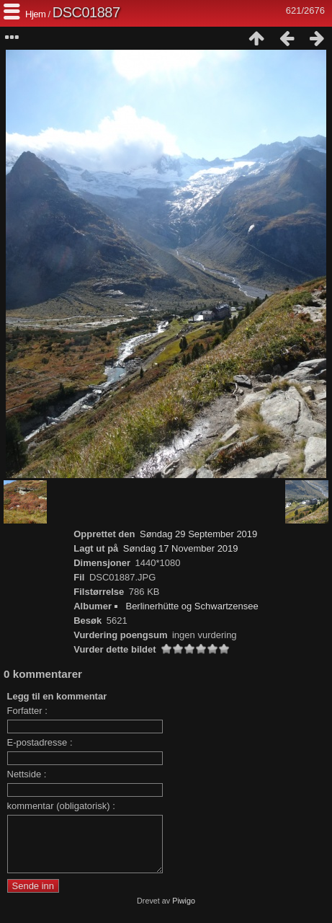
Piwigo (183, 911)
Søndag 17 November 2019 (180, 548)
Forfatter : (27, 710)
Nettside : (27, 774)
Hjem (35, 14)
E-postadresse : (40, 742)
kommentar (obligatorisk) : (61, 805)
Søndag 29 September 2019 (198, 534)
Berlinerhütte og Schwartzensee (191, 606)
